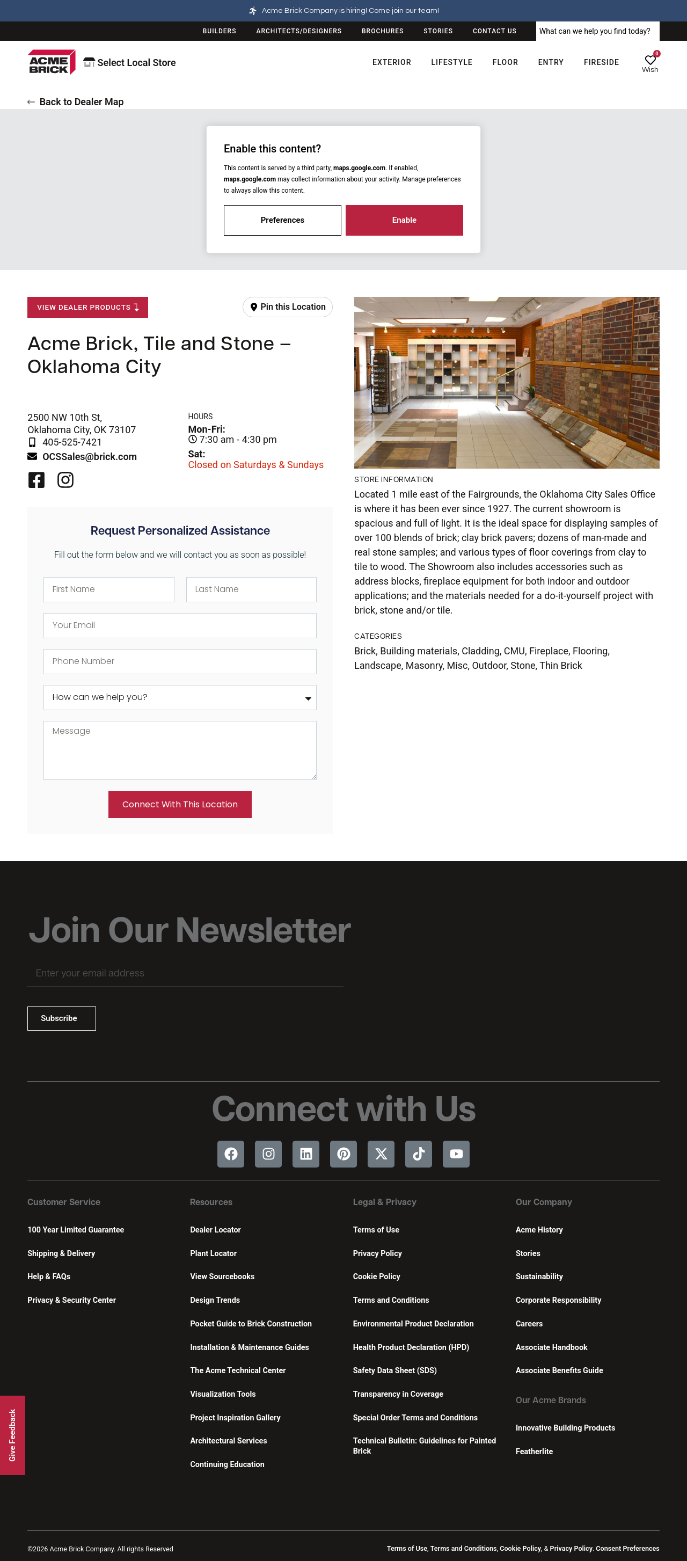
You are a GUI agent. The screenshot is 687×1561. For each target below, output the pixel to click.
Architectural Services (228, 1441)
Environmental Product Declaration (413, 1324)
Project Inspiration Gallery (235, 1418)
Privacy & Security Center (71, 1300)
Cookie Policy (376, 1276)
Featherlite (534, 1451)
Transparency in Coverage (398, 1394)
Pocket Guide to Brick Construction (251, 1324)
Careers (529, 1324)
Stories (528, 1253)
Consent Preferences (627, 1548)
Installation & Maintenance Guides (249, 1347)
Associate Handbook (552, 1347)
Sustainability (539, 1276)
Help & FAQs (48, 1276)
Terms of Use (376, 1230)
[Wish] (650, 60)
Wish (650, 70)
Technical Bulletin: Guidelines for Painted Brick (424, 1446)
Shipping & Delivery (61, 1253)
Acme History (539, 1230)
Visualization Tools (222, 1394)
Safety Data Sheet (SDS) (395, 1370)
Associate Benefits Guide (559, 1370)
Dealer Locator (215, 1230)
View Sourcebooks (222, 1276)
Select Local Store (129, 62)
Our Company (544, 1203)
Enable (404, 220)
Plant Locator (213, 1253)
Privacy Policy (377, 1253)
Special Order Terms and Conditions (415, 1418)
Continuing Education (227, 1464)
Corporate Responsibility (558, 1300)
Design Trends (215, 1300)
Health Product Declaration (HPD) (411, 1347)
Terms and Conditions (391, 1300)
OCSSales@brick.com (89, 456)
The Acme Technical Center (238, 1370)
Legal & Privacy (384, 1203)
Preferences (283, 220)
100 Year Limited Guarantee (75, 1230)
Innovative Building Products (565, 1428)
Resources (211, 1203)
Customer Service (63, 1203)
